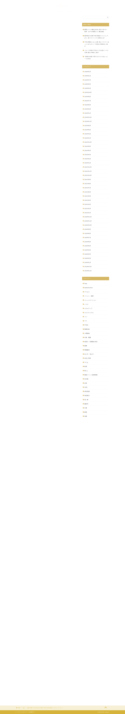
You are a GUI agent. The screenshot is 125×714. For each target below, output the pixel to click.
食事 (85, 416)
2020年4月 (87, 250)
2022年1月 (87, 163)
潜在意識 (87, 391)
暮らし (86, 370)
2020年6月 (87, 241)
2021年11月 (88, 171)
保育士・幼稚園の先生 (91, 341)
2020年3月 (87, 254)
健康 (85, 345)
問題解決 (87, 350)
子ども (86, 362)
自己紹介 (69, 11)
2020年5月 (87, 245)
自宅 (46, 587)
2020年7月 (87, 237)
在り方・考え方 (89, 354)
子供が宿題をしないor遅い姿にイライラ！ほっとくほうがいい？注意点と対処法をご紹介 (96, 44)
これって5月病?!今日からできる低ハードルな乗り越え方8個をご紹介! (96, 51)
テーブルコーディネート (24, 587)
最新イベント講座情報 (91, 375)
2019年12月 (88, 266)
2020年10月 (88, 225)
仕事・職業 (87, 337)
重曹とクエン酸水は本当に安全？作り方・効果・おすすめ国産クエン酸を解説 (96, 30)
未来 (85, 383)
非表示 (49, 97)
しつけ (86, 304)
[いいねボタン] (20, 581)
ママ (85, 321)
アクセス (87, 292)
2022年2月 (87, 158)
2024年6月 (87, 105)
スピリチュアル (89, 312)
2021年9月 (87, 179)
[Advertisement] (47, 612)
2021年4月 (87, 200)
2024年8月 (87, 96)
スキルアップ (88, 308)
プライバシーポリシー (22, 712)
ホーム (43, 11)
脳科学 (86, 404)
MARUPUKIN (88, 287)
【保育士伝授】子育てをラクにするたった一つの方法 (96, 57)
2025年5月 (87, 84)
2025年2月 (87, 88)
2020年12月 (88, 216)
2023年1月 (87, 138)
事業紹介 (51, 11)
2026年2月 (87, 71)
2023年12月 (88, 117)
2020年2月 (87, 258)
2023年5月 (87, 129)
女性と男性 (87, 358)
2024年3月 (87, 109)
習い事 (86, 399)
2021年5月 (87, 196)
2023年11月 (88, 121)
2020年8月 (87, 233)
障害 (85, 412)
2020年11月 (88, 221)
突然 (37, 587)
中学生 (86, 325)
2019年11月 (88, 270)
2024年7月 (87, 100)
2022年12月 (88, 142)
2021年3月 (87, 204)
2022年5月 (87, 150)
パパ (85, 316)
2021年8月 (87, 183)
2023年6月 (87, 125)
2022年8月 (87, 146)
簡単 (42, 587)
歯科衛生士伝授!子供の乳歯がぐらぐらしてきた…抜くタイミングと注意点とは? (96, 37)
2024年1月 (87, 113)
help (20, 22)
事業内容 (87, 329)
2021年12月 (88, 167)
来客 (33, 587)
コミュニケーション (90, 300)
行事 (85, 408)
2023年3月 (87, 134)
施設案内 (60, 11)
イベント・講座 (89, 296)
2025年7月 (87, 80)
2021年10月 (88, 175)
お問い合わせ (80, 11)
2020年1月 (87, 262)
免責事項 (31, 712)
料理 (85, 366)
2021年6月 (87, 192)
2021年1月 (87, 212)
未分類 (86, 379)
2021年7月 (87, 187)
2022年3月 (87, 154)
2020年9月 (87, 229)
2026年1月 (87, 75)
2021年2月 (87, 208)
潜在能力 (87, 395)
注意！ (86, 387)
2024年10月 (88, 92)
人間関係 (87, 333)
